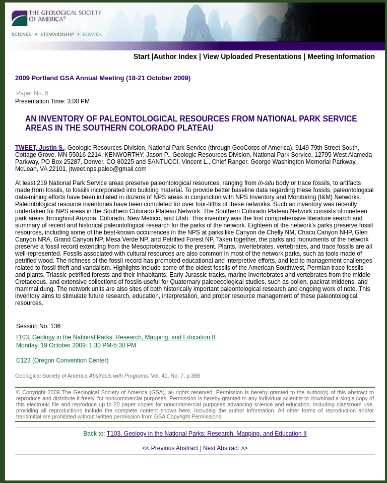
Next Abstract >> (225, 448)
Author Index (175, 56)
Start (142, 56)
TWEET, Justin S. (39, 147)
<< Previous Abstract (170, 448)
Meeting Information (341, 56)
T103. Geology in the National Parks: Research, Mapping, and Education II (115, 337)
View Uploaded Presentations (252, 56)
